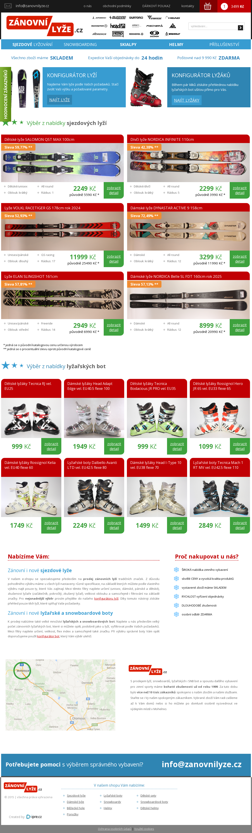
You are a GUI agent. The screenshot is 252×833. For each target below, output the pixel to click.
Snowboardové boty (154, 802)
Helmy (108, 808)
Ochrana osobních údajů (114, 829)
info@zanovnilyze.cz (32, 5)
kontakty (188, 6)
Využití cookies (144, 829)
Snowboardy (112, 802)
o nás (88, 6)
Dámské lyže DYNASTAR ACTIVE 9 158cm (166, 207)
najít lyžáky (186, 100)
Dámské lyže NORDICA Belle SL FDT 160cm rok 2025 (176, 276)
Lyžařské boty (113, 796)
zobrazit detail (114, 190)
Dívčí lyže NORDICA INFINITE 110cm (162, 139)
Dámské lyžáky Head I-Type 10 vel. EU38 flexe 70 (155, 465)
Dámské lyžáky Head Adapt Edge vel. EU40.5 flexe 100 (89, 386)
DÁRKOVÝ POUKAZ (156, 6)
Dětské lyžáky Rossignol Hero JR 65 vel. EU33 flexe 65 (218, 386)
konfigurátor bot (48, 636)
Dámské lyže (75, 802)
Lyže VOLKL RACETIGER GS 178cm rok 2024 (42, 207)
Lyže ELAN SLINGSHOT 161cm (31, 276)
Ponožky (72, 814)
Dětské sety (148, 796)
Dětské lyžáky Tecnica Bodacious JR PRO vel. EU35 (153, 386)
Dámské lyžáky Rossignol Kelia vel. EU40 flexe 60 (30, 465)
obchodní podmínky (117, 6)
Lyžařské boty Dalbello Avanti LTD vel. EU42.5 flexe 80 (92, 465)
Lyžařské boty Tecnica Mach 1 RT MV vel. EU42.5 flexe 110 (218, 465)
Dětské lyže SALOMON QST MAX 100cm (39, 139)
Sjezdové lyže (76, 796)
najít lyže (59, 99)
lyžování (32, 44)
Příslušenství (224, 44)
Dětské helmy (149, 808)
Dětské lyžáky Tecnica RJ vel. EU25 (28, 386)
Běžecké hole (76, 808)
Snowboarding (80, 44)
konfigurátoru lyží (106, 598)
